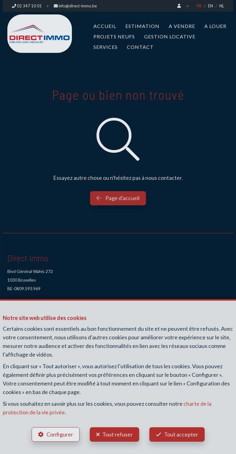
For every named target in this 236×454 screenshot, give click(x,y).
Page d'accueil (118, 198)
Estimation (142, 26)
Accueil (104, 26)
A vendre (182, 26)
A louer (215, 26)
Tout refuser (117, 434)
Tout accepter (181, 434)
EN (210, 5)
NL (221, 5)
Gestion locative (169, 36)
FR (199, 5)
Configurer (59, 434)
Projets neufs (114, 36)
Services (105, 47)
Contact (140, 47)
